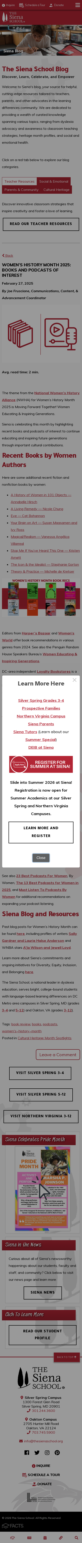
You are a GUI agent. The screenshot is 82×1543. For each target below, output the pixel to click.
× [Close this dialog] (74, 681)
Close (41, 858)
